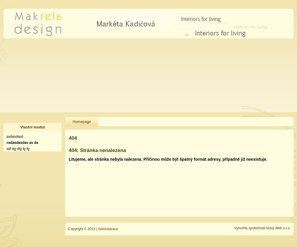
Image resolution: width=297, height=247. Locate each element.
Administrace (108, 229)
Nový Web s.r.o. (278, 228)
